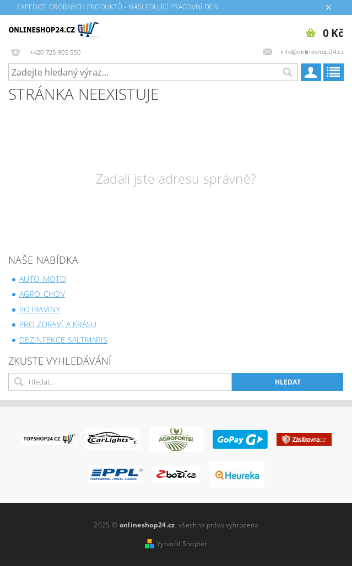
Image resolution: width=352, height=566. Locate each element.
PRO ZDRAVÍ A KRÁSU (58, 324)
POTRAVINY (39, 309)
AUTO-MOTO (42, 279)
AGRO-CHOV (42, 294)
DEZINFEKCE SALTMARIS (63, 339)
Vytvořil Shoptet (181, 543)
